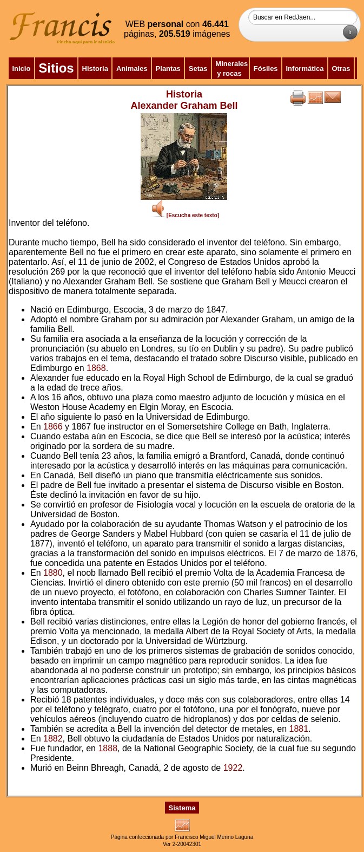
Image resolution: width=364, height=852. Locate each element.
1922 (233, 767)
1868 (96, 368)
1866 (53, 426)
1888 (107, 748)
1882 (53, 738)
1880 (53, 572)
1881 (299, 728)
